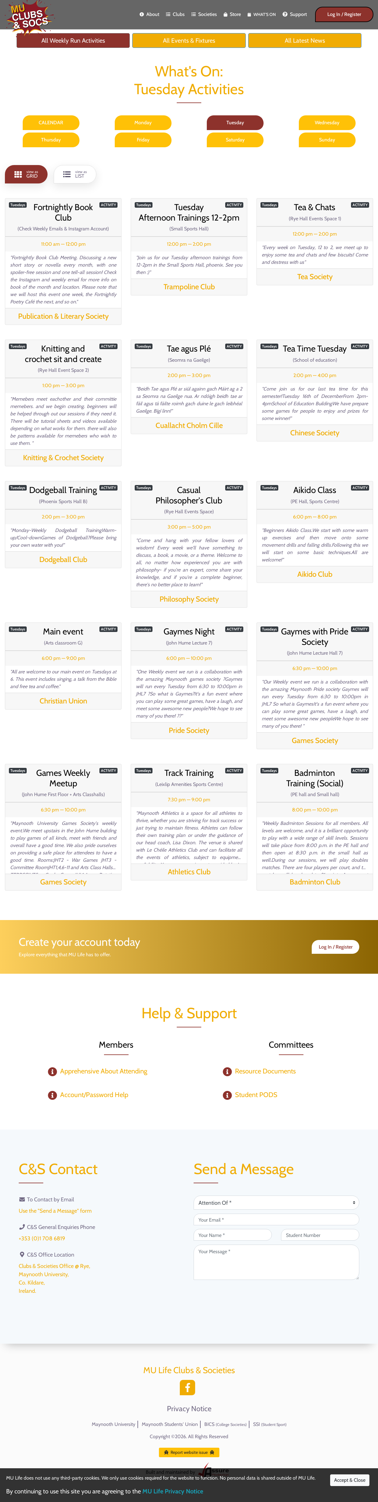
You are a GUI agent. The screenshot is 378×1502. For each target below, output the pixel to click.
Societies (204, 14)
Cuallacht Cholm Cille (189, 425)
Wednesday (327, 122)
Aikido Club (314, 574)
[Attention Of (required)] (276, 1203)
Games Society (315, 740)
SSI (270, 1424)
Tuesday (235, 122)
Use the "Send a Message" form (55, 1210)
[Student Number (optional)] (320, 1235)
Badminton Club (315, 881)
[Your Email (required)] (276, 1219)
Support (295, 14)
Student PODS (256, 1095)
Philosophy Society (189, 599)
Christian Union (63, 700)
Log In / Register (344, 14)
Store (232, 14)
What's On (262, 14)
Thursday (51, 140)
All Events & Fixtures (189, 40)
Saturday (235, 140)
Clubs (175, 14)
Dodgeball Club (63, 559)
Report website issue (189, 1452)
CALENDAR (51, 122)
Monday (143, 122)
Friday (143, 140)
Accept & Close (349, 1480)
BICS (225, 1424)
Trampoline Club (189, 286)
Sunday (327, 140)
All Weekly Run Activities (73, 40)
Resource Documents (265, 1071)
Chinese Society (314, 432)
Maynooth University (113, 1424)
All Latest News (305, 40)
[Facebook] (189, 1389)
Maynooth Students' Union (170, 1424)
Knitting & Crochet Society (63, 457)
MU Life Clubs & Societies (189, 1370)
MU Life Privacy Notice (172, 1491)
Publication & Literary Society (63, 316)
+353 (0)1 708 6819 (42, 1238)
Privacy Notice (189, 1408)
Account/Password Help (94, 1095)
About (149, 14)
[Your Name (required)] (233, 1235)
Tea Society (315, 276)
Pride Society (189, 730)
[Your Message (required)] (276, 1262)
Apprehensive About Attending (103, 1071)
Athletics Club (189, 871)
